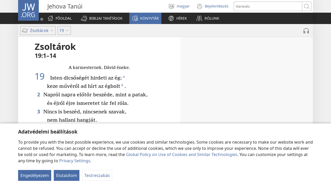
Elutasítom (66, 175)
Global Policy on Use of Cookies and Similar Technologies (181, 154)
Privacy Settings (74, 161)
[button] (101, 18)
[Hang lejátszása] (306, 30)
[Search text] (268, 6)
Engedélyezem (34, 175)
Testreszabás (97, 175)
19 (42, 76)
